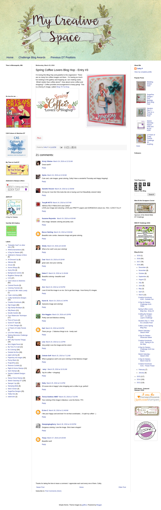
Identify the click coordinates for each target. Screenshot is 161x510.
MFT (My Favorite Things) (17, 340)
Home (9, 57)
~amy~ (44, 369)
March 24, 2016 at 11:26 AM (58, 273)
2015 (139, 376)
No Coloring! (12, 350)
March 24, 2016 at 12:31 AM (63, 161)
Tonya (44, 438)
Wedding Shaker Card (150, 84)
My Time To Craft (13, 347)
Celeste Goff (46, 356)
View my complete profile (143, 72)
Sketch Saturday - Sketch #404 (144, 331)
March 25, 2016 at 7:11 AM (61, 356)
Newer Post (40, 487)
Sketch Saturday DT (15, 381)
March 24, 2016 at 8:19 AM (56, 246)
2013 (139, 383)
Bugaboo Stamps (14, 275)
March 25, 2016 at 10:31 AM (57, 369)
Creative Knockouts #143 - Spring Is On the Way (146, 342)
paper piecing (12, 355)
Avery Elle (11, 270)
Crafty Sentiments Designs (17, 298)
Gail (43, 328)
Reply (44, 168)
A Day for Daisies (14, 252)
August (141, 279)
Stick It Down (12, 389)
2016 (139, 265)
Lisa (43, 342)
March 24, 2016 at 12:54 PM (55, 287)
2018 (139, 258)
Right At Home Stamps (16, 368)
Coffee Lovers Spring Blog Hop (145, 326)
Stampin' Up (12, 383)
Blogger (99, 505)
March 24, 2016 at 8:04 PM (55, 328)
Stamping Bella (13, 386)
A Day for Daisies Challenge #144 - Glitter (145, 304)
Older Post (122, 487)
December (142, 267)
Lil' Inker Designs (14, 325)
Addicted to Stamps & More (17, 255)
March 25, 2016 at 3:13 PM (56, 383)
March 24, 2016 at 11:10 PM (55, 342)
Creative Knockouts (14, 302)
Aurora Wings (12, 267)
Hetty (44, 383)
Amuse (10, 265)
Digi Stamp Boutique (15, 308)
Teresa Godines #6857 (50, 397)
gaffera (84, 505)
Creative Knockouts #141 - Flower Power (146, 365)
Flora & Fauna (13, 320)
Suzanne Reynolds (49, 218)
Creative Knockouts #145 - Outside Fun (146, 298)
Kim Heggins (46, 314)
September (143, 276)
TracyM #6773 (47, 203)
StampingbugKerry (49, 424)
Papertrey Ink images (15, 358)
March (141, 295)
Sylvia (44, 175)
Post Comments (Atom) (53, 491)
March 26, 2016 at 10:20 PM (66, 424)
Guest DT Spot (13, 323)
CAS (9, 278)
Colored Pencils (13, 285)
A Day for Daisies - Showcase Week (145, 336)
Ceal (43, 260)
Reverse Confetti (13, 365)
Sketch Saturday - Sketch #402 (144, 355)
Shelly (44, 246)
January (142, 373)
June (140, 286)
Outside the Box (13, 352)
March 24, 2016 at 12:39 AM (64, 189)
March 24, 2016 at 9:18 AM (55, 260)
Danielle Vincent (48, 189)
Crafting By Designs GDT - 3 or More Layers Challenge (145, 316)
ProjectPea (11, 363)
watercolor (11, 397)
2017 (139, 262)
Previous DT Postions (63, 57)
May (140, 289)
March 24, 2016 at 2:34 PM (58, 301)
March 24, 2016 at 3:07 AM (62, 203)
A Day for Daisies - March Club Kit (144, 360)
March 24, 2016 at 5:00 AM (63, 232)
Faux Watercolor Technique (17, 315)
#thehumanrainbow (14, 250)
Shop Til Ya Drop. (63, 87)
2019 (139, 255)
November (142, 270)
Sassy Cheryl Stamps (15, 378)
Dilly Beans (12, 310)
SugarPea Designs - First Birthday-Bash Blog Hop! (150, 99)
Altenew (10, 262)
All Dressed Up (13, 260)
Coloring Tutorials (14, 288)
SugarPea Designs (14, 391)
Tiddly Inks (11, 394)
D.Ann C (45, 410)
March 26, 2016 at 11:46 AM (58, 410)
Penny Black (12, 360)
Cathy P (140, 68)
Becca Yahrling (47, 232)
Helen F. (45, 273)
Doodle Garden (13, 313)
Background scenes (14, 273)
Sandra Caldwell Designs (16, 373)
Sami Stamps (12, 371)
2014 (139, 379)
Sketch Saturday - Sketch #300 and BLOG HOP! (150, 125)
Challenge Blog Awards (32, 57)
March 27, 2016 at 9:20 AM (56, 438)
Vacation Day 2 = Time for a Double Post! (150, 112)
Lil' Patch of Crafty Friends (17, 328)
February (142, 369)
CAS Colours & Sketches (16, 281)
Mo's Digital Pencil (14, 344)
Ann (43, 287)
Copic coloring (13, 295)
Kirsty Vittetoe (47, 161)
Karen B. (45, 301)
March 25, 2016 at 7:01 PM (68, 397)
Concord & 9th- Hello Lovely (17, 291)
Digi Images (12, 305)
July (140, 283)
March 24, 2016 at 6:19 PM (61, 314)
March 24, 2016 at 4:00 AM (66, 218)
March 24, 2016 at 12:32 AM (57, 175)
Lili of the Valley (13, 333)
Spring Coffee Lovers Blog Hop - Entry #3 (146, 310)
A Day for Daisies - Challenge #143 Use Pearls (146, 349)
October (142, 273)
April (140, 292)
